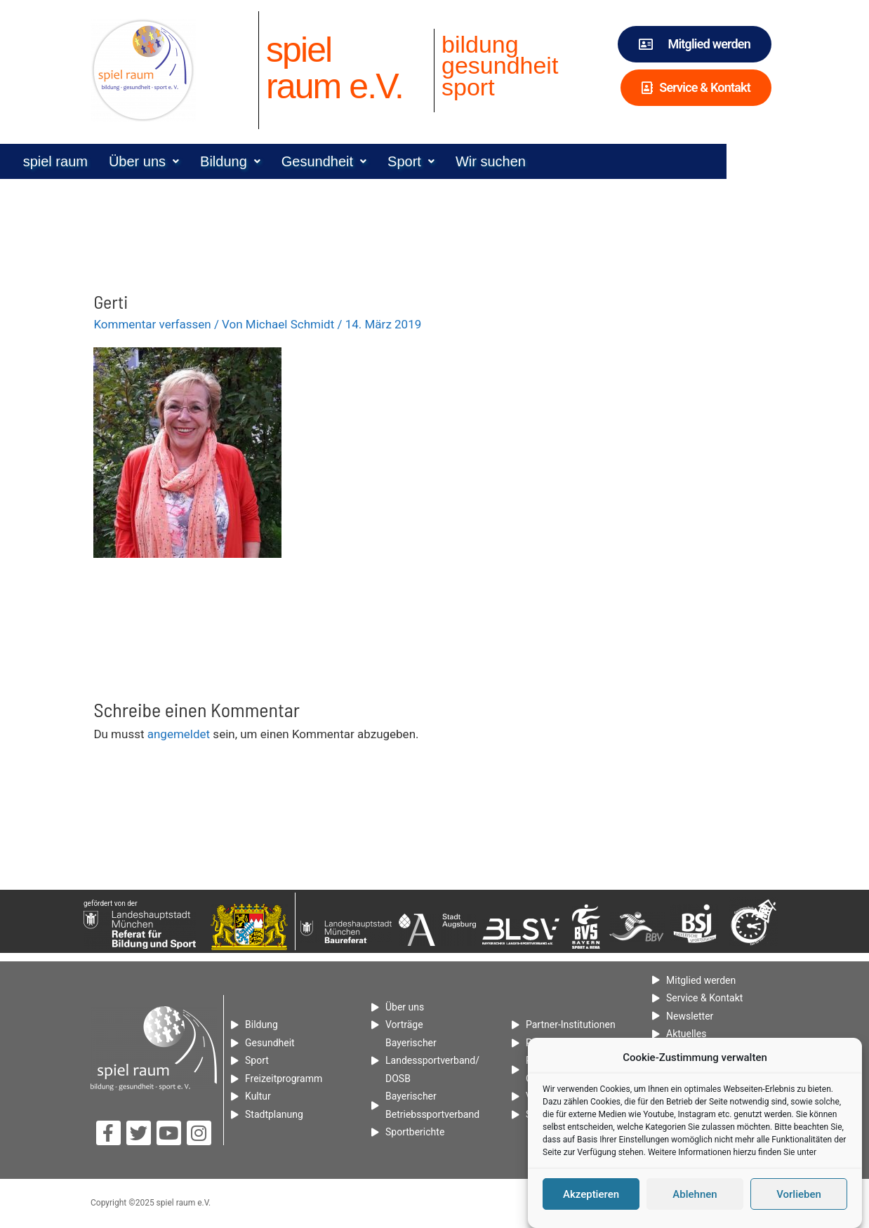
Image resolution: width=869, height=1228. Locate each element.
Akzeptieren (591, 1194)
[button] (214, 161)
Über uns (215, 161)
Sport (481, 161)
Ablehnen (694, 1194)
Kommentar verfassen (152, 324)
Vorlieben (798, 1194)
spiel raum (126, 161)
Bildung (301, 161)
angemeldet (178, 734)
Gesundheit (394, 161)
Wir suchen (561, 161)
